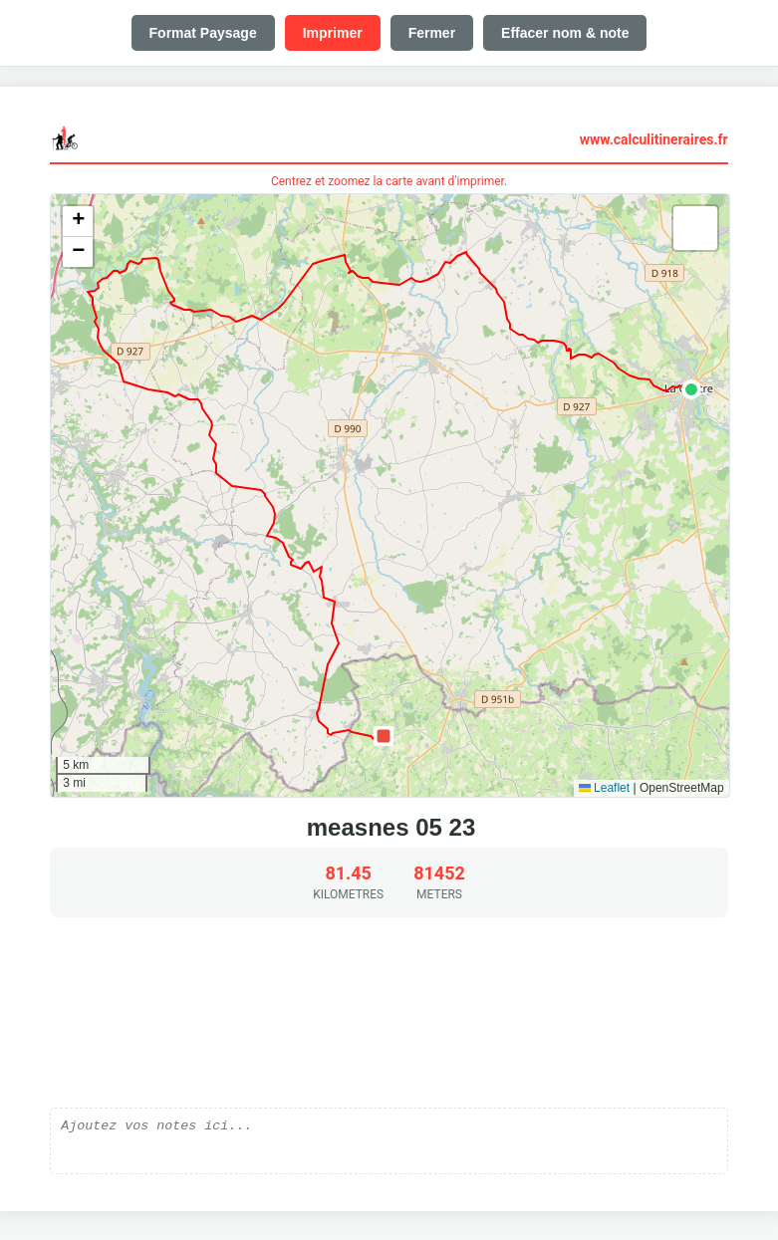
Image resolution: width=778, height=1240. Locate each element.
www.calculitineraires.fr (654, 139)
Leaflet (604, 788)
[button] (691, 389)
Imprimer (333, 33)
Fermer (431, 33)
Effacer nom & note (565, 33)
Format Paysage (203, 33)
